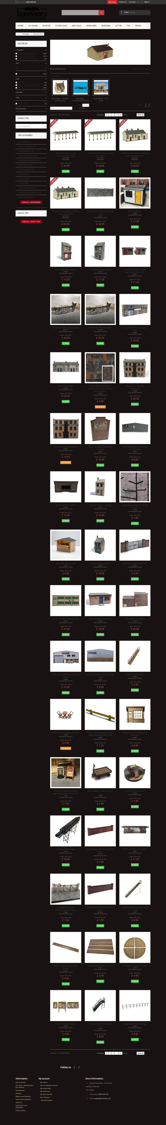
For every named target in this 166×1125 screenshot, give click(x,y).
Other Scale (61, 25)
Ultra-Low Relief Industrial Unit (65, 619)
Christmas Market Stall (66, 563)
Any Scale (77, 25)
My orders (43, 1082)
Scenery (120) (24, 179)
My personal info (46, 1094)
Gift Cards (112, 2)
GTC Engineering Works (135, 619)
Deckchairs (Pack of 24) (135, 791)
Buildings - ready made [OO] (60, 99)
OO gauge (33, 25)
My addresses (45, 1091)
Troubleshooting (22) (26, 169)
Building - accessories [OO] (80, 99)
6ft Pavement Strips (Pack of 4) (100, 966)
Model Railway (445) (26, 151)
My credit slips (45, 1088)
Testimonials (20, 1090)
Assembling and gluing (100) (29, 160)
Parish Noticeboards (66, 1024)
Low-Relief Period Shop (66, 269)
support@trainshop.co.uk (102, 1098)
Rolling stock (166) (25, 165)
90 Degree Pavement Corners (134, 966)
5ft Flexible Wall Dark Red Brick (65, 328)
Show (80, 105)
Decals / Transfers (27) (27, 146)
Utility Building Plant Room (100, 619)
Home (20, 25)
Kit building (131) (25, 142)
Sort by (52, 105)
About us (19, 1102)
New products (20, 1082)
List (149, 105)
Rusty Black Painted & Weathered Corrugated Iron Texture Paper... (100, 388)
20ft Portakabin (135, 211)
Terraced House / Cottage (100, 505)
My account (44, 1078)
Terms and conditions (23, 1099)
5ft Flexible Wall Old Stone (100, 328)
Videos (138, 25)
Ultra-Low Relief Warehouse (65, 447)
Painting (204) (24, 174)
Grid (146, 105)
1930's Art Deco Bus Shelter (135, 849)
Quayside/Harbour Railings (134, 1024)
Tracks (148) (23, 183)
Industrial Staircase (134, 674)
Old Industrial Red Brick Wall (135, 563)
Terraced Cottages (66, 386)
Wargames (91, 25)
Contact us (122, 2)
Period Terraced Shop (100, 563)
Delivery (18, 1093)
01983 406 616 (103, 1094)
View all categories (31, 202)
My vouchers (44, 1097)
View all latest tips (31, 222)
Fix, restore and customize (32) (30, 192)
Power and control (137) (27, 188)
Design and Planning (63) (28, 156)
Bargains (105, 25)
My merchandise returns (49, 1085)
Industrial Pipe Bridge (65, 849)
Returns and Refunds (23, 1096)
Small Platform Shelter (65, 505)
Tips (128, 25)
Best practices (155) (26, 197)
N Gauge (46, 25)
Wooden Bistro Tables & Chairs (65, 733)
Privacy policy (21, 1110)
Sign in (146, 2)
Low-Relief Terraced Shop (100, 269)
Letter (118, 25)
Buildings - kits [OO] (101, 99)
